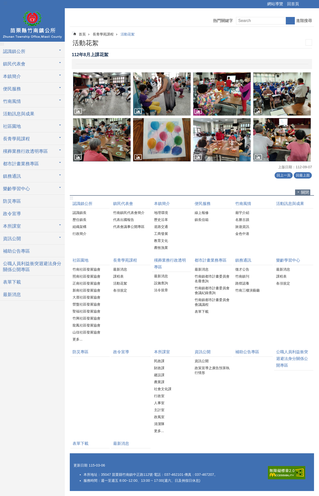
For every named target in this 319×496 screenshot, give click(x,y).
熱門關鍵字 (223, 20)
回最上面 (303, 175)
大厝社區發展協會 (86, 297)
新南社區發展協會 (86, 290)
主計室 (159, 410)
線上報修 (202, 213)
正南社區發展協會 (86, 283)
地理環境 (161, 213)
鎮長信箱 (202, 220)
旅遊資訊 (242, 227)
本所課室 (162, 352)
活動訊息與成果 (18, 113)
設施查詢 (161, 283)
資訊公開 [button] (12, 238)
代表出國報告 (123, 220)
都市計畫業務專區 (211, 260)
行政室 (159, 396)
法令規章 (161, 290)
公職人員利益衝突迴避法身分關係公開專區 (32, 266)
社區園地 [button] (12, 126)
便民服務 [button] (12, 88)
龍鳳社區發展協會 (86, 325)
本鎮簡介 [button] (12, 76)
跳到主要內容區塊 (2, 2)
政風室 (159, 417)
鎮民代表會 (123, 203)
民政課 (159, 361)
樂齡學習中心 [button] (16, 188)
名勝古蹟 (242, 220)
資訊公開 (203, 352)
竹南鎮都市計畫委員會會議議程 (212, 302)
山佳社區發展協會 (86, 332)
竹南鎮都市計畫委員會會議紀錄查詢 (212, 290)
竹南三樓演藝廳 (247, 290)
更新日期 (80, 465)
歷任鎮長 (79, 220)
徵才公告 (242, 269)
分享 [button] (305, 4)
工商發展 (161, 234)
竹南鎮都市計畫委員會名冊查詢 (212, 278)
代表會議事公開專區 (129, 227)
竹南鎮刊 (242, 276)
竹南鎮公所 (32, 24)
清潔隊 (159, 424)
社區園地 (80, 260)
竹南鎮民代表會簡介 (129, 213)
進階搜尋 (304, 20)
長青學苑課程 (103, 34)
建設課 (159, 375)
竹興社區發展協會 (86, 318)
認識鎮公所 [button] (14, 51)
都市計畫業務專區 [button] (21, 163)
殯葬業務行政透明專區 (170, 263)
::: (5, 3)
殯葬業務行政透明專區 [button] (25, 151)
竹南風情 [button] (12, 101)
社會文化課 (162, 389)
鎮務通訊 (243, 260)
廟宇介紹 (242, 213)
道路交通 (161, 227)
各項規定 (120, 290)
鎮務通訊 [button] (12, 176)
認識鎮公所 (82, 203)
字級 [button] (312, 4)
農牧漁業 (161, 248)
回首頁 (293, 4)
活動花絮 (128, 34)
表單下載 (12, 282)
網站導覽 (275, 4)
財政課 (159, 368)
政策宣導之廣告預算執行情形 (212, 370)
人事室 (159, 403)
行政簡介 (79, 234)
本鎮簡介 (162, 203)
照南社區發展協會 (86, 276)
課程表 (118, 276)
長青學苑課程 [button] (16, 138)
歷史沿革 (161, 220)
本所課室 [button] (12, 226)
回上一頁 (284, 175)
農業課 (159, 382)
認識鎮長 (79, 213)
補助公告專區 (16, 251)
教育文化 (161, 241)
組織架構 (79, 227)
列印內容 (309, 42)
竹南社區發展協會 (86, 269)
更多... (77, 339)
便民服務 (203, 203)
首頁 (82, 34)
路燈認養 (242, 283)
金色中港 (242, 234)
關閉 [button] (305, 192)
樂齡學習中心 (288, 260)
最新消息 (12, 294)
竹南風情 (243, 203)
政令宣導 (12, 213)
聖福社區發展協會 (86, 311)
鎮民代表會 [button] (14, 63)
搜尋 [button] (290, 20)
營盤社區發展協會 (86, 304)
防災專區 (12, 201)
